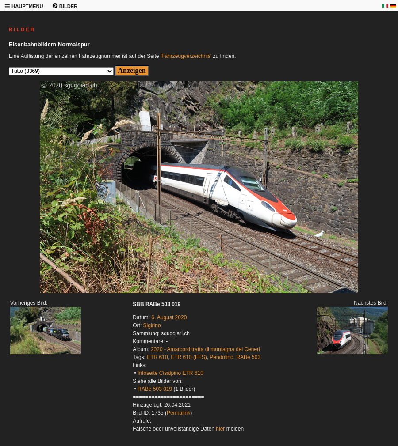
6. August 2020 (169, 317)
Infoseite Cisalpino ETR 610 (170, 373)
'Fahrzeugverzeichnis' (186, 56)
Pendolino (221, 357)
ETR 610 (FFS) (189, 357)
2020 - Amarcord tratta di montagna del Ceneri (205, 349)
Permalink (178, 413)
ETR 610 (157, 357)
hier (220, 429)
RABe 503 (248, 357)
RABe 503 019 (155, 389)
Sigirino (152, 325)
